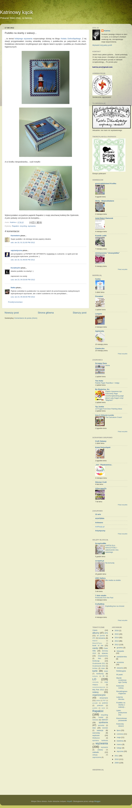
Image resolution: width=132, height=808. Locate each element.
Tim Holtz (99, 381)
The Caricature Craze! (113, 417)
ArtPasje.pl (100, 527)
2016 (117, 630)
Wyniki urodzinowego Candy (121, 680)
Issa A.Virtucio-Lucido (104, 415)
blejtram (94, 640)
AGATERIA (99, 518)
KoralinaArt (15, 268)
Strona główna (46, 312)
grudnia (120, 648)
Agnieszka (99, 331)
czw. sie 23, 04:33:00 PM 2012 (23, 280)
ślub (94, 728)
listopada (120, 651)
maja (119, 737)
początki (95, 703)
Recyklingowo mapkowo (121, 692)
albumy (95, 633)
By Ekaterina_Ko (102, 389)
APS (106, 633)
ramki (103, 708)
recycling (23, 226)
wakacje (100, 730)
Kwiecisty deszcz (120, 725)
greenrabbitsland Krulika (105, 183)
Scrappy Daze (101, 363)
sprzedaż (101, 725)
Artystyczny (100, 531)
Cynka (98, 279)
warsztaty (96, 733)
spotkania (103, 722)
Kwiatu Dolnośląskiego (71, 39)
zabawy (100, 750)
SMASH (105, 720)
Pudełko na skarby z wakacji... (121, 705)
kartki (95, 671)
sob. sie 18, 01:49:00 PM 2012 (23, 260)
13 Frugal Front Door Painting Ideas (108, 409)
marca (119, 744)
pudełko (94, 708)
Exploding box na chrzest (114, 606)
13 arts (98, 514)
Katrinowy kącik (16, 12)
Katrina (107, 31)
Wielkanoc (96, 738)
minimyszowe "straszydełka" (107, 253)
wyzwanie (104, 747)
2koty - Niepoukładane (104, 201)
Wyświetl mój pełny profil (102, 45)
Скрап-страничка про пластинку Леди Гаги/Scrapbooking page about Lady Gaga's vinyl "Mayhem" (114, 395)
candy (95, 648)
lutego (119, 748)
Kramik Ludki (101, 236)
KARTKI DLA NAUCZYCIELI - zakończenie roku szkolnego (112, 549)
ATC (93, 638)
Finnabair (99, 296)
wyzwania (32, 226)
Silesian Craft (101, 482)
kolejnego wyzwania (23, 39)
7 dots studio (100, 595)
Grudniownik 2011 (98, 663)
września (120, 662)
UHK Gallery (100, 578)
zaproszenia (96, 757)
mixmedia (95, 682)
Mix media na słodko (113, 580)
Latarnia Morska (120, 698)
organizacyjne (99, 695)
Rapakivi (15, 226)
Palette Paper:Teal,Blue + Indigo (107, 383)
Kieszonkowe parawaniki (121, 719)
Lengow (98, 314)
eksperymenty (103, 656)
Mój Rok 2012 (98, 690)
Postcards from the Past (104, 598)
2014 (117, 638)
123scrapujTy (100, 488)
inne (103, 668)
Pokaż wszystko (122, 269)
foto (99, 658)
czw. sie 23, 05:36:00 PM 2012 (23, 297)
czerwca (120, 734)
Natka (13, 288)
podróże (105, 703)
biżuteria (101, 638)
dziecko (105, 653)
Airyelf (69, 801)
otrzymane (104, 698)
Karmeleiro (15, 236)
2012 (117, 645)
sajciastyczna (16, 250)
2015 (117, 634)
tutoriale (105, 728)
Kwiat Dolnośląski (102, 447)
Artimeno (99, 523)
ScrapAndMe (100, 543)
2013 (117, 641)
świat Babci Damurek (104, 218)
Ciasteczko (100, 348)
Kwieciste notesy (120, 687)
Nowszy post (12, 312)
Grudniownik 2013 (98, 666)
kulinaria (95, 676)
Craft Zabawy (100, 441)
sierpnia (120, 668)
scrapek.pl (99, 561)
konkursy (100, 674)
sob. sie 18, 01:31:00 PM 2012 (23, 242)
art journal (101, 636)
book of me (97, 645)
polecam (100, 705)
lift (103, 676)
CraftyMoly (99, 604)
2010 (117, 759)
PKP (104, 700)
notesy (95, 692)
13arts (94, 630)
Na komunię (109, 563)
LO (94, 679)
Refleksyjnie (121, 671)
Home (107, 365)
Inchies (94, 668)
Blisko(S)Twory (97, 643)
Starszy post (79, 312)
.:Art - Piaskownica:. (103, 465)
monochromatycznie (98, 687)
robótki (100, 717)
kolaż (106, 671)
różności (95, 720)
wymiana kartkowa (100, 740)
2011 (117, 756)
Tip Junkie (99, 407)
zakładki (95, 752)
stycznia (120, 751)
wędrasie (96, 735)
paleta (98, 700)
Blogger (97, 801)
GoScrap (95, 661)
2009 (117, 763)
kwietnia (120, 741)
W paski (119, 675)
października (122, 657)
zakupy (94, 755)
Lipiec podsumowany (121, 712)
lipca (119, 730)
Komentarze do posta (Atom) (25, 318)
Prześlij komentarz (15, 302)
